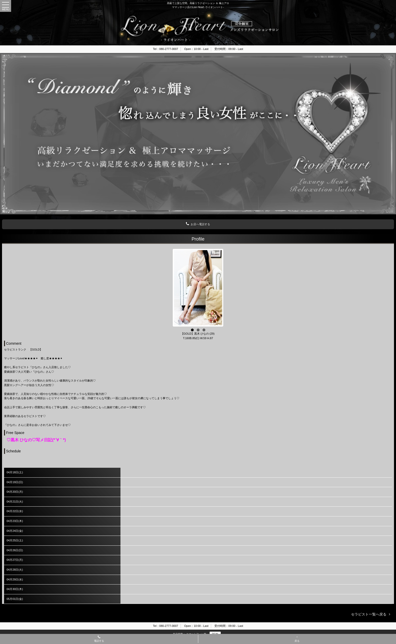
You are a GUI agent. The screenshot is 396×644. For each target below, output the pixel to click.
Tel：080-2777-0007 (165, 48)
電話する (99, 639)
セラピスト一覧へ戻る (368, 614)
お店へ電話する (198, 224)
